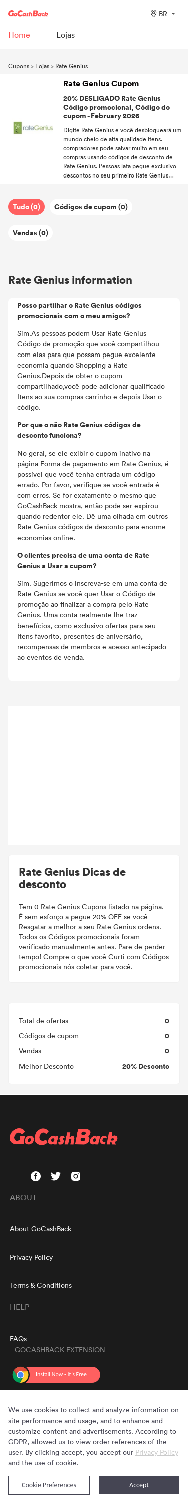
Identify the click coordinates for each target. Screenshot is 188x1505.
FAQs (18, 1338)
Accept (139, 1485)
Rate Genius (71, 65)
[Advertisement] (94, 776)
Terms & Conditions (41, 1285)
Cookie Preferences (49, 1485)
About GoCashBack (40, 1228)
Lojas (42, 65)
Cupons (18, 65)
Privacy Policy (31, 1257)
